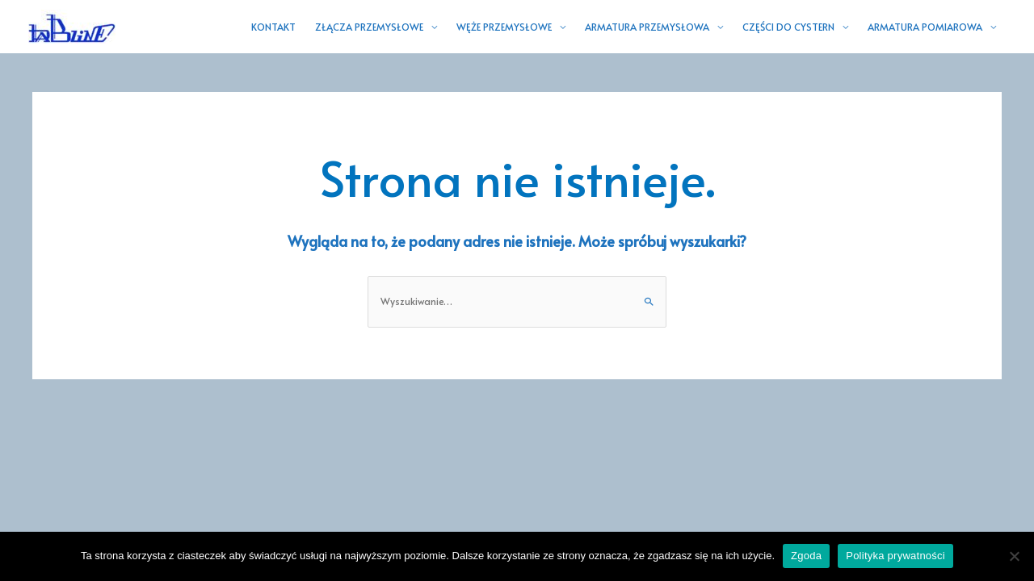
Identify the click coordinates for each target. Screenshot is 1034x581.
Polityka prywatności (895, 556)
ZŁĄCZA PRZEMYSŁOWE (369, 26)
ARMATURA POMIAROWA (925, 26)
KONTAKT (273, 26)
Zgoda (806, 556)
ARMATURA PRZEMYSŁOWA (647, 26)
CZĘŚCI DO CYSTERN (788, 26)
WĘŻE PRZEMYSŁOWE (504, 26)
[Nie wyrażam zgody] (1014, 556)
